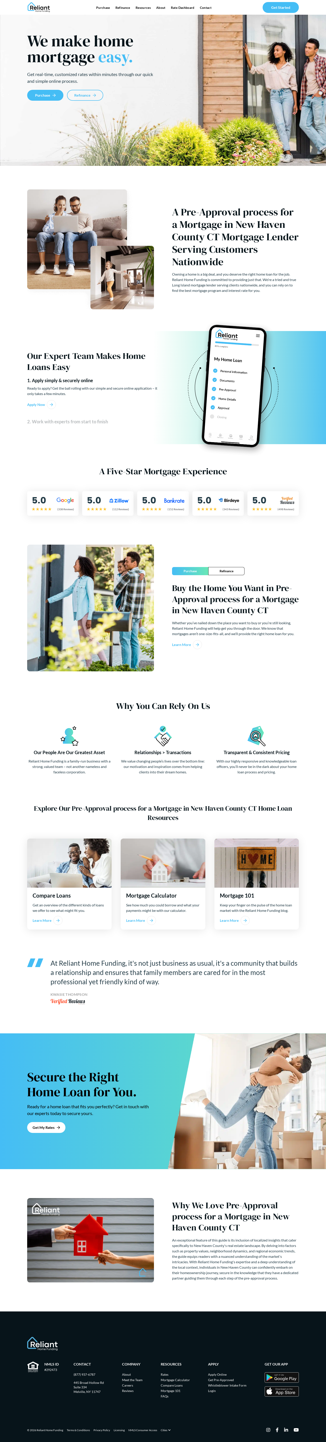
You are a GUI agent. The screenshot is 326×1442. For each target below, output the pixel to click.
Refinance (122, 8)
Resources (143, 8)
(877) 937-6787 (84, 1374)
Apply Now (36, 404)
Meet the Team (132, 1380)
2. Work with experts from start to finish (67, 421)
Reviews (128, 1391)
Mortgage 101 (170, 1391)
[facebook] (277, 1430)
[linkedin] (286, 1430)
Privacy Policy (101, 1430)
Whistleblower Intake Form (227, 1385)
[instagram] (268, 1430)
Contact (205, 8)
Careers (127, 1385)
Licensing (119, 1430)
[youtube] (296, 1430)
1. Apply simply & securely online (60, 380)
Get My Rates (44, 1127)
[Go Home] (38, 7)
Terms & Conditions (78, 1430)
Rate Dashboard (182, 8)
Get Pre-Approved (221, 1380)
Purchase (103, 8)
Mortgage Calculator (175, 1380)
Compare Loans (172, 1385)
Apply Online (217, 1374)
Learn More (181, 644)
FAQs (164, 1396)
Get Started (280, 7)
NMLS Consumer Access (142, 1430)
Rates (164, 1374)
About (160, 8)
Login (212, 1391)
